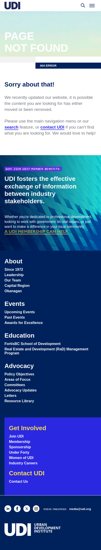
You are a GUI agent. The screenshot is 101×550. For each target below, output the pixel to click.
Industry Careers (23, 463)
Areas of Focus (17, 379)
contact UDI (52, 127)
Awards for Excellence (23, 323)
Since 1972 (13, 269)
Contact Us (18, 481)
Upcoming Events (19, 312)
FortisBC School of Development (32, 344)
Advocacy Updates (20, 390)
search (11, 127)
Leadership (14, 275)
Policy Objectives (19, 374)
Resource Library (19, 401)
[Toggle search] (83, 5)
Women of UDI (21, 458)
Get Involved (27, 428)
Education (19, 335)
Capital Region (17, 286)
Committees (14, 385)
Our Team (12, 280)
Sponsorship (20, 447)
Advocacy (19, 365)
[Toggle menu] (92, 5)
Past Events (14, 317)
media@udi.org (80, 509)
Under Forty (19, 452)
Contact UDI (26, 473)
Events (14, 303)
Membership (19, 442)
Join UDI (16, 436)
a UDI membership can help (36, 231)
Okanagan (13, 291)
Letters (10, 396)
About (13, 261)
